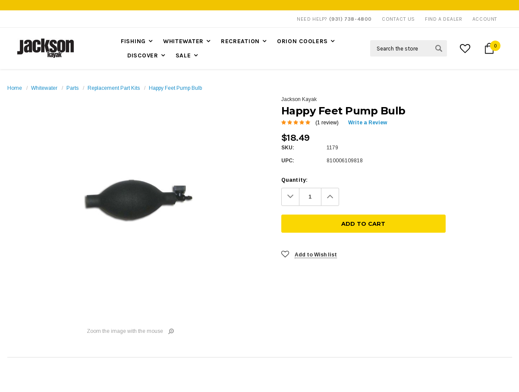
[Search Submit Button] (439, 48)
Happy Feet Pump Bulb (175, 88)
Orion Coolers (302, 41)
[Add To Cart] (430, 197)
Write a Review (367, 123)
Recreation (240, 41)
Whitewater (183, 41)
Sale (183, 55)
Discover (142, 55)
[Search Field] (408, 48)
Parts (72, 88)
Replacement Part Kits (114, 88)
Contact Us (398, 19)
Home (14, 88)
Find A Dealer (443, 19)
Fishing (133, 41)
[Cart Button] (489, 48)
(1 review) (327, 123)
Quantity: (294, 180)
